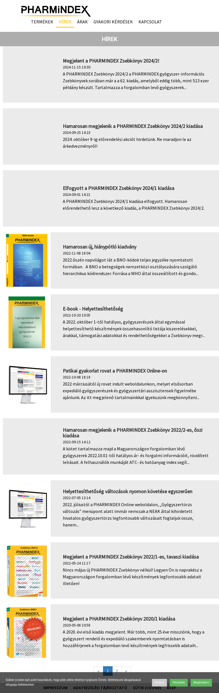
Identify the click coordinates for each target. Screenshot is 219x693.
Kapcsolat (150, 22)
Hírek (65, 22)
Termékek (42, 22)
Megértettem (201, 682)
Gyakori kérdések (113, 22)
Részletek (179, 682)
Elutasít (159, 682)
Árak (82, 22)
